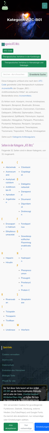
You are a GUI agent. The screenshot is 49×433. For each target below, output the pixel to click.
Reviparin (26, 123)
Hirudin (9, 262)
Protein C (25, 290)
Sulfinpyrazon (8, 127)
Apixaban (10, 194)
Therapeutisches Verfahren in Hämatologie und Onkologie (24, 64)
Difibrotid (16, 112)
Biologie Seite (8, 375)
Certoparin (17, 108)
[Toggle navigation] (44, 6)
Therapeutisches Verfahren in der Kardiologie (21, 56)
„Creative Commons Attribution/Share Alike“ (20, 395)
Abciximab (11, 167)
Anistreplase (39, 101)
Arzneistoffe (7, 88)
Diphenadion (27, 112)
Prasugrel (25, 278)
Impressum (7, 359)
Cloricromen (28, 108)
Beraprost (16, 105)
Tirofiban (10, 320)
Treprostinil (18, 131)
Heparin (9, 258)
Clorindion (40, 108)
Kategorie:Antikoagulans (24, 136)
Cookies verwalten (10, 354)
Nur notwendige (26, 427)
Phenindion (38, 120)
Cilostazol (25, 167)
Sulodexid (19, 127)
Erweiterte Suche (38, 74)
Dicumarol (26, 199)
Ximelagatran (39, 131)
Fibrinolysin (30, 116)
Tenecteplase (31, 127)
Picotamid (6, 123)
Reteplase (16, 123)
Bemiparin (6, 105)
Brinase (36, 105)
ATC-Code (8, 50)
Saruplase (36, 123)
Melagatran (17, 120)
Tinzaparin (11, 316)
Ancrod (28, 101)
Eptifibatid (19, 116)
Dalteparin (6, 112)
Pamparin (27, 120)
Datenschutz (8, 365)
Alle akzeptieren (10, 427)
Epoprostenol (8, 116)
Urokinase (10, 329)
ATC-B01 (6, 391)
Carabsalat (6, 108)
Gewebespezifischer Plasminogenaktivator (26, 242)
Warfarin (25, 329)
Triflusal (28, 131)
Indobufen (6, 120)
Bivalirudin (27, 105)
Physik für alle (8, 380)
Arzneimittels (25, 95)
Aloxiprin (20, 101)
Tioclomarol (7, 131)
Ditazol (37, 112)
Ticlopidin (10, 311)
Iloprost (40, 116)
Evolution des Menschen (13, 370)
